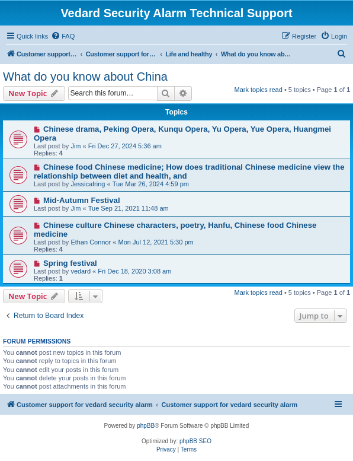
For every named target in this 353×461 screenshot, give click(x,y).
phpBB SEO (195, 441)
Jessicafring (87, 183)
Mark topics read (259, 89)
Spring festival (70, 263)
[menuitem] (63, 36)
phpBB (146, 425)
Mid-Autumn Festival (81, 200)
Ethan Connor (90, 242)
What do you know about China (85, 76)
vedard (80, 271)
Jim (75, 146)
